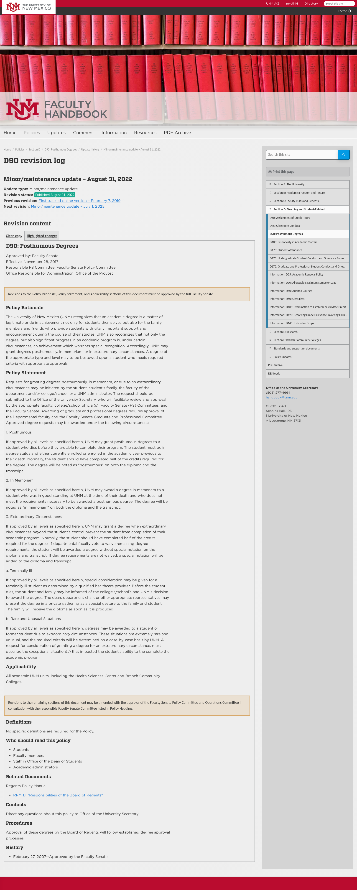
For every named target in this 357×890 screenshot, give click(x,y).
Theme (342, 11)
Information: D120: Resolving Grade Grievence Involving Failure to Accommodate (309, 315)
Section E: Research (286, 332)
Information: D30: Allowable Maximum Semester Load (303, 283)
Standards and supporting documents (297, 348)
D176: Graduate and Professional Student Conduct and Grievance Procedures (309, 266)
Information (114, 132)
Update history (90, 149)
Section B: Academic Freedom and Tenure (299, 193)
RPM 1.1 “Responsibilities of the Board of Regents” (58, 795)
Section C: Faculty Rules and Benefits (296, 201)
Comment (83, 132)
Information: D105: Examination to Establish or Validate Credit (308, 307)
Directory (311, 3)
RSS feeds (274, 373)
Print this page (281, 171)
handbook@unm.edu (281, 397)
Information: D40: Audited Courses (291, 291)
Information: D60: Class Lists (287, 299)
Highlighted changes (42, 236)
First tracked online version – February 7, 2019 (79, 201)
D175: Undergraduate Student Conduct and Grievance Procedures (309, 258)
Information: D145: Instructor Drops (292, 323)
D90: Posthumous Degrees (60, 149)
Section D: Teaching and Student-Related (299, 209)
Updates (56, 132)
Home (10, 132)
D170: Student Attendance (286, 250)
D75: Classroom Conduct (285, 226)
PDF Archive (177, 132)
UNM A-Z (272, 3)
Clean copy (14, 236)
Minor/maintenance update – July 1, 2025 (68, 206)
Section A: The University (289, 184)
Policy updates (282, 357)
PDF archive (275, 365)
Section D (34, 149)
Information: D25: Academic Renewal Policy (296, 274)
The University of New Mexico (23, 1)
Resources (145, 132)
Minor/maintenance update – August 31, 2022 (132, 149)
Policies (32, 132)
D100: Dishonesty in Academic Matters (293, 242)
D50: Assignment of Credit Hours (290, 218)
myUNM (292, 3)
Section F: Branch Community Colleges (297, 340)
